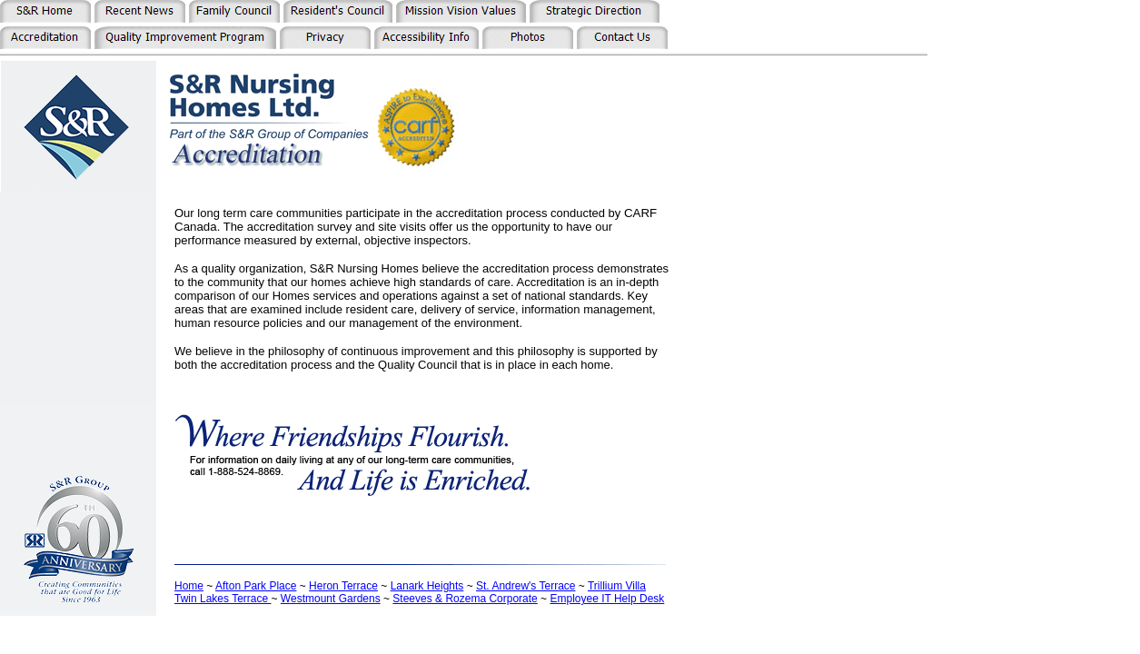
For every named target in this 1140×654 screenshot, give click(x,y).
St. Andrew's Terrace (525, 586)
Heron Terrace (343, 586)
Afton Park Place (255, 586)
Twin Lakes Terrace (223, 598)
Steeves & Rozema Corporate (464, 598)
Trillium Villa (617, 586)
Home (188, 586)
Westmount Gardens (331, 598)
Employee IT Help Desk (607, 598)
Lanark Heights (427, 586)
